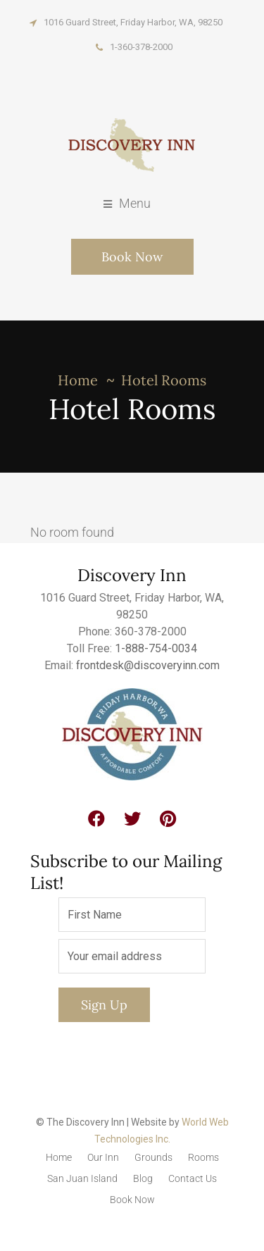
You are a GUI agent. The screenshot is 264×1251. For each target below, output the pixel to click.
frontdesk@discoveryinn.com (148, 665)
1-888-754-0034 (156, 648)
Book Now (132, 257)
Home (78, 380)
